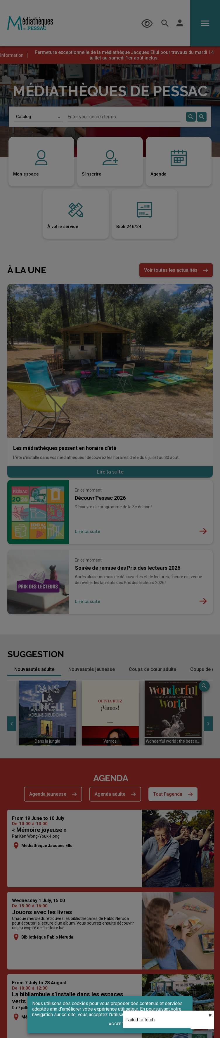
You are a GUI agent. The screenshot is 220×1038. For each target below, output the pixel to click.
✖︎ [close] (210, 1015)
